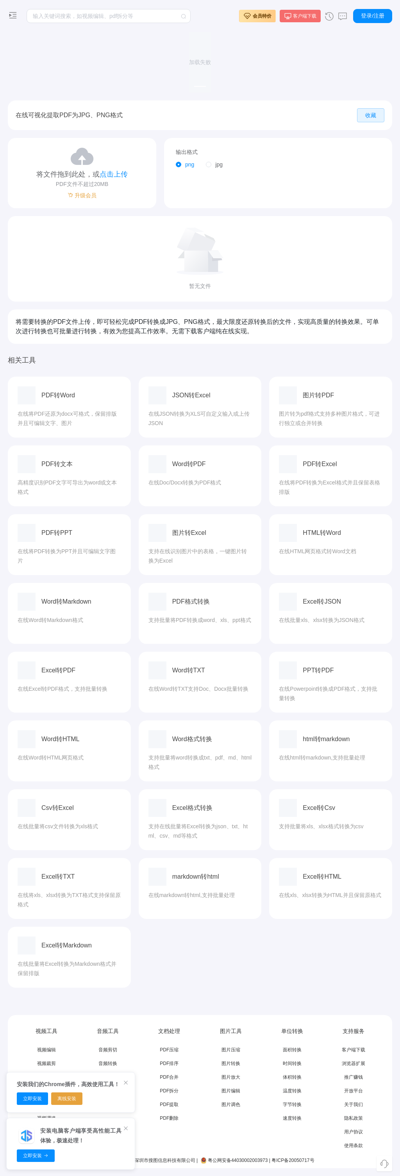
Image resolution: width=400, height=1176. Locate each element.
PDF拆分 (169, 1091)
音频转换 (107, 1063)
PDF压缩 (169, 1050)
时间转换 (292, 1063)
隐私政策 (353, 1118)
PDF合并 (169, 1077)
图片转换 (230, 1063)
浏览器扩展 (353, 1063)
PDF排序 (169, 1063)
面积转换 (292, 1050)
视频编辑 (46, 1050)
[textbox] (109, 16)
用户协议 (353, 1132)
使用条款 (353, 1145)
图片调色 (230, 1104)
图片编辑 (230, 1091)
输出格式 (187, 152)
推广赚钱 (353, 1077)
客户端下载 (353, 1050)
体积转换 (292, 1077)
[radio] (185, 165)
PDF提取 (169, 1104)
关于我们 (353, 1104)
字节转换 (292, 1104)
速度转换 (292, 1118)
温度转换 (292, 1091)
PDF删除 (169, 1118)
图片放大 (230, 1077)
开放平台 (353, 1091)
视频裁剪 (46, 1063)
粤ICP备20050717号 (292, 1160)
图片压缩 (230, 1050)
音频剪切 (107, 1050)
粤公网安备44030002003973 (233, 1160)
